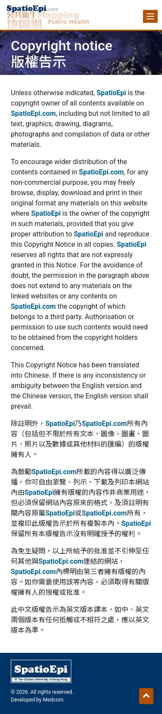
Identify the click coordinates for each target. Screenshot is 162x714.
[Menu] (150, 16)
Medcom (53, 700)
